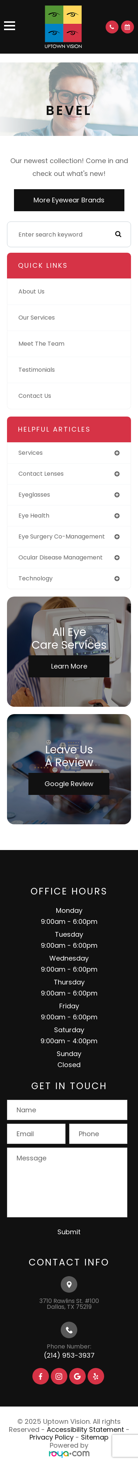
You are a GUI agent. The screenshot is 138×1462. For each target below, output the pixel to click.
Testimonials (36, 370)
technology (35, 578)
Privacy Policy (51, 1437)
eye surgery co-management (61, 536)
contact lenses (41, 473)
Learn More (69, 666)
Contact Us (34, 396)
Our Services (36, 317)
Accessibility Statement (85, 1429)
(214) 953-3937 (69, 1355)
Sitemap (95, 1437)
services (30, 453)
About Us (31, 291)
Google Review (69, 783)
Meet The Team (41, 343)
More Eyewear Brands (69, 200)
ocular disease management (60, 557)
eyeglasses (34, 494)
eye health (33, 515)
